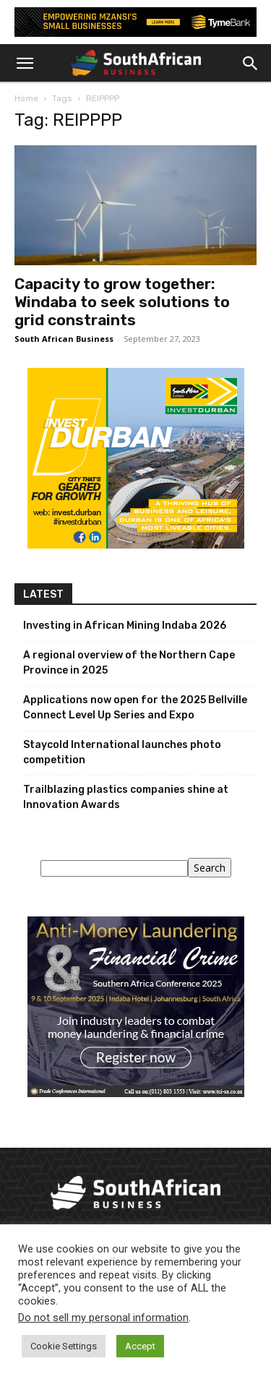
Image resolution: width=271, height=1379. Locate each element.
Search (209, 868)
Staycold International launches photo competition (122, 752)
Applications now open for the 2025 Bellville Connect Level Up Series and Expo (135, 707)
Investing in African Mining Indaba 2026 (124, 625)
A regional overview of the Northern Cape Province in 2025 (129, 662)
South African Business (63, 338)
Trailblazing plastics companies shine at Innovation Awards (125, 797)
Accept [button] (140, 1346)
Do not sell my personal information (103, 1317)
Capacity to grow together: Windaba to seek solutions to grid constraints (122, 302)
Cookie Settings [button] (63, 1346)
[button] (24, 63)
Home (26, 98)
